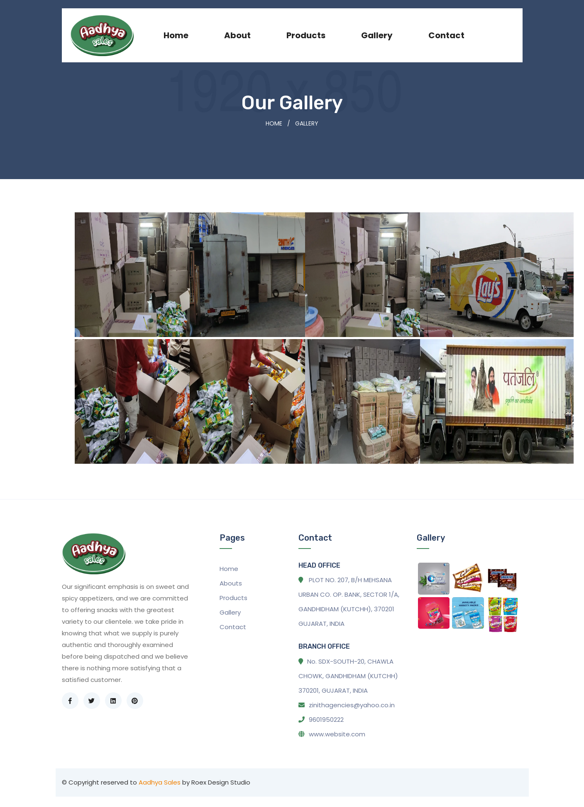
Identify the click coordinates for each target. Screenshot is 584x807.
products (305, 35)
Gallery (377, 35)
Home (176, 35)
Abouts (231, 583)
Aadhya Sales (160, 782)
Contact (446, 35)
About (237, 35)
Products (233, 597)
